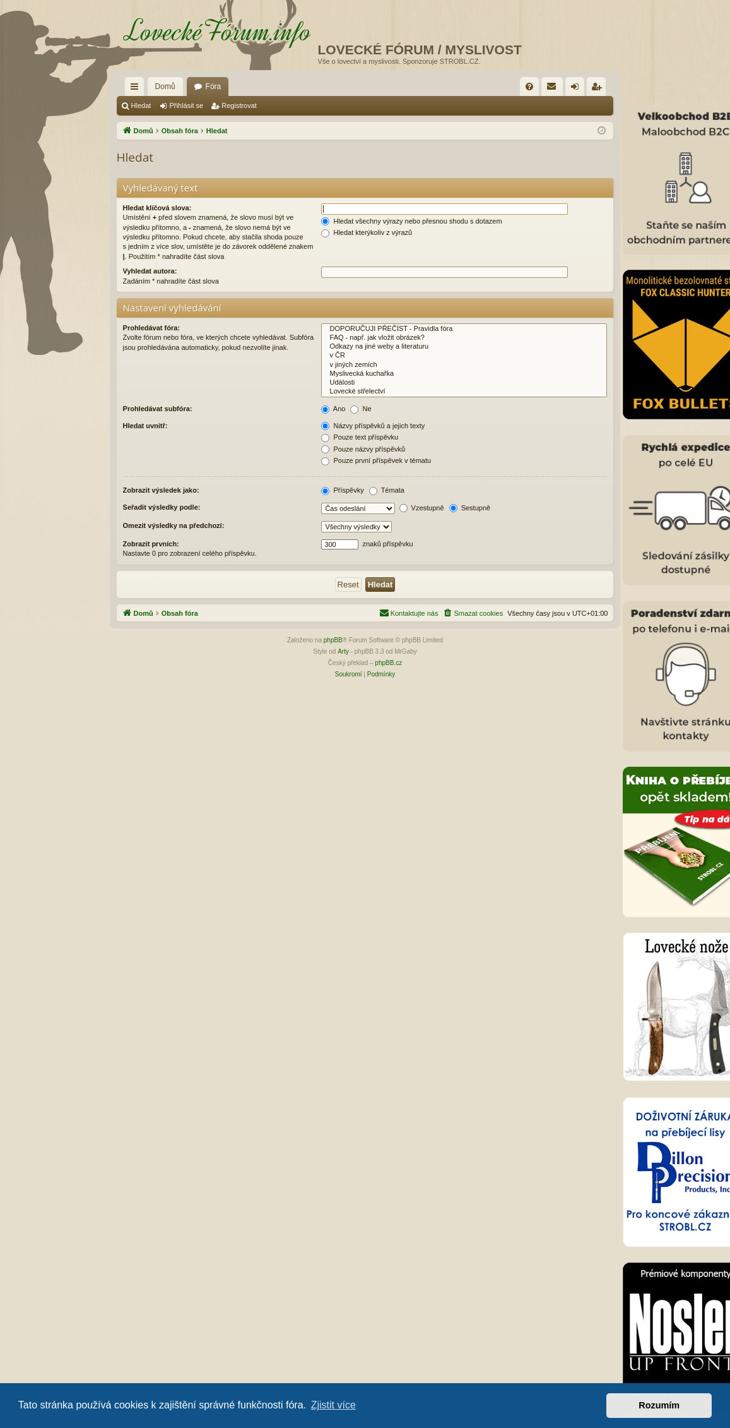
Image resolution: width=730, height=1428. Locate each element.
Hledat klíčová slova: (157, 208)
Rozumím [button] (659, 1405)
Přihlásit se (186, 105)
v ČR (464, 355)
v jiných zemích (464, 365)
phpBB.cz (388, 662)
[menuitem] (529, 86)
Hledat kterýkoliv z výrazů (366, 232)
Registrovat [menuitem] (599, 89)
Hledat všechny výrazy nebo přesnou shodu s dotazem (411, 221)
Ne (360, 408)
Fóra (213, 86)
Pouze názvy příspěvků (363, 449)
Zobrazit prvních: (151, 544)
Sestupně (470, 508)
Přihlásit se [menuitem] (577, 89)
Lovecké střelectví (464, 391)
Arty (343, 651)
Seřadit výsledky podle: (162, 507)
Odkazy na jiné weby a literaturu (464, 346)
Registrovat (239, 105)
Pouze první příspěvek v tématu (376, 460)
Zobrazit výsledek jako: (161, 490)
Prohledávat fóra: (151, 328)
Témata (386, 490)
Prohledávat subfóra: (157, 408)
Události (464, 382)
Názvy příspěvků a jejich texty (373, 425)
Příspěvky (342, 490)
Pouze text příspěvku (359, 437)
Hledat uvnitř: (145, 425)
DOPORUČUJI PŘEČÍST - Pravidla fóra (464, 329)
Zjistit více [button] (333, 1405)
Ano (333, 408)
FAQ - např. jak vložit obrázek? (464, 337)
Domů (165, 86)
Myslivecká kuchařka (464, 373)
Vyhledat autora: (150, 271)
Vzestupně (421, 508)
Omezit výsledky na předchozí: (174, 525)
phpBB (333, 640)
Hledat (141, 105)
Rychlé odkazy (137, 89)
